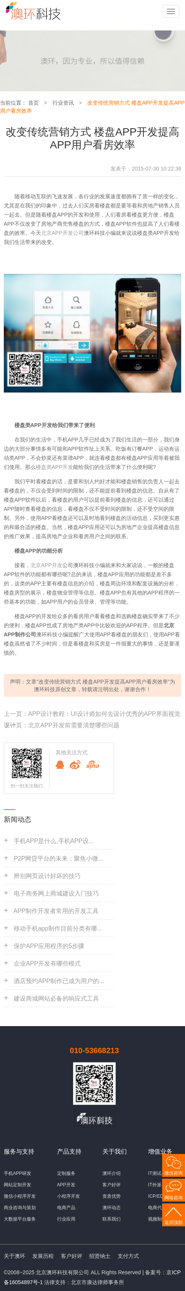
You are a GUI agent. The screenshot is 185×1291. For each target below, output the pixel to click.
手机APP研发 (17, 1173)
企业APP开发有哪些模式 (47, 963)
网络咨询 (173, 1197)
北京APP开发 (46, 565)
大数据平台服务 (20, 1219)
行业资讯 (63, 103)
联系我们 (111, 1219)
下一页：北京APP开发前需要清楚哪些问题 (62, 725)
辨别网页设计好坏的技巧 (47, 876)
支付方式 (128, 1256)
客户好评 (111, 1184)
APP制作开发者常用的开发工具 (56, 911)
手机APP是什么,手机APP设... (54, 841)
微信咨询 (173, 1173)
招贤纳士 (99, 1256)
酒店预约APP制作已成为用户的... (59, 981)
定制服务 (66, 1173)
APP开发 (66, 1184)
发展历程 (43, 1256)
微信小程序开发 (20, 1196)
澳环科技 (44, 689)
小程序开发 (68, 1196)
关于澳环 (14, 1256)
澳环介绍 (111, 1173)
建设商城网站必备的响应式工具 (56, 998)
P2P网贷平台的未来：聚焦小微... (59, 858)
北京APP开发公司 (62, 233)
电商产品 (66, 1207)
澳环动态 (111, 1207)
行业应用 (66, 1219)
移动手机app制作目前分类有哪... (58, 928)
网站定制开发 (17, 1184)
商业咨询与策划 (20, 1207)
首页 (33, 103)
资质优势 (111, 1196)
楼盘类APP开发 (54, 467)
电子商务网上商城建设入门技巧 (56, 893)
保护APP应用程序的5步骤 (49, 946)
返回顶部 (173, 1222)
